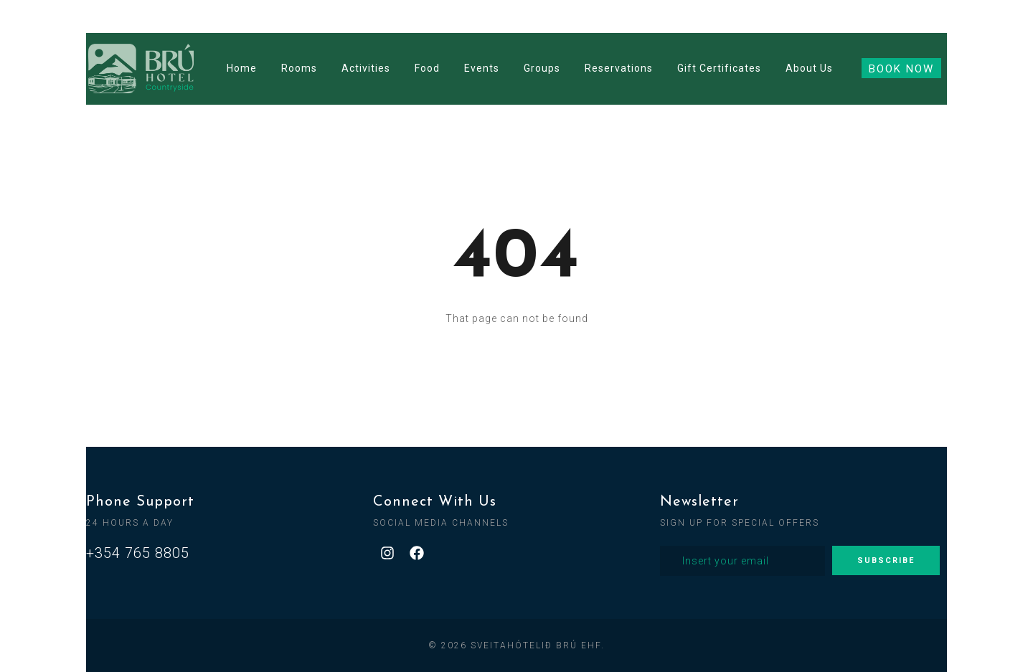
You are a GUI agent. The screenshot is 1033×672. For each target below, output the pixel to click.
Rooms (299, 68)
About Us (809, 68)
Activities (365, 68)
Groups (542, 68)
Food (427, 68)
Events (481, 68)
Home (242, 68)
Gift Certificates (719, 68)
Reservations (619, 68)
